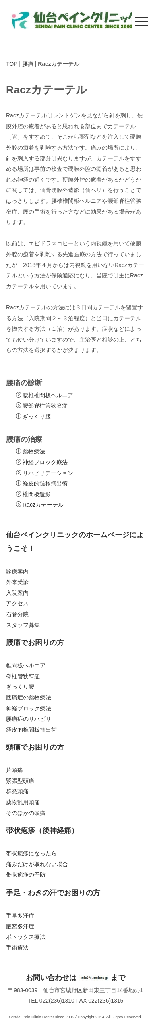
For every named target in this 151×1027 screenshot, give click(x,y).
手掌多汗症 (20, 915)
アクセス (17, 603)
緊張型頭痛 (20, 781)
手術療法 (17, 947)
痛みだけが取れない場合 (37, 864)
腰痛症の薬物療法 (28, 697)
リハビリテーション (48, 473)
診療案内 (17, 571)
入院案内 (17, 593)
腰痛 (27, 64)
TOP (11, 64)
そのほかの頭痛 (26, 813)
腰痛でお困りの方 (35, 643)
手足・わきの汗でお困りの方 (53, 893)
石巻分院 (17, 614)
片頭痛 (14, 770)
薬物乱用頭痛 (23, 802)
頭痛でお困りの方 (35, 747)
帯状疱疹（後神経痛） (42, 831)
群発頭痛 (17, 791)
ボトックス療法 (26, 937)
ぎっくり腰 (37, 416)
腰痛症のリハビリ (28, 719)
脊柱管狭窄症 (23, 676)
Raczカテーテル (43, 504)
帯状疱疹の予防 (26, 874)
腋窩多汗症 (20, 926)
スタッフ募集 (23, 625)
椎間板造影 (37, 494)
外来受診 (17, 582)
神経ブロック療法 (45, 462)
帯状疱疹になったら (31, 853)
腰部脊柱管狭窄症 (45, 405)
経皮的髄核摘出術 (45, 483)
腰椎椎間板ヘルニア (48, 395)
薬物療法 (34, 451)
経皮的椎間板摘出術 (31, 729)
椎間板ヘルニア (26, 665)
